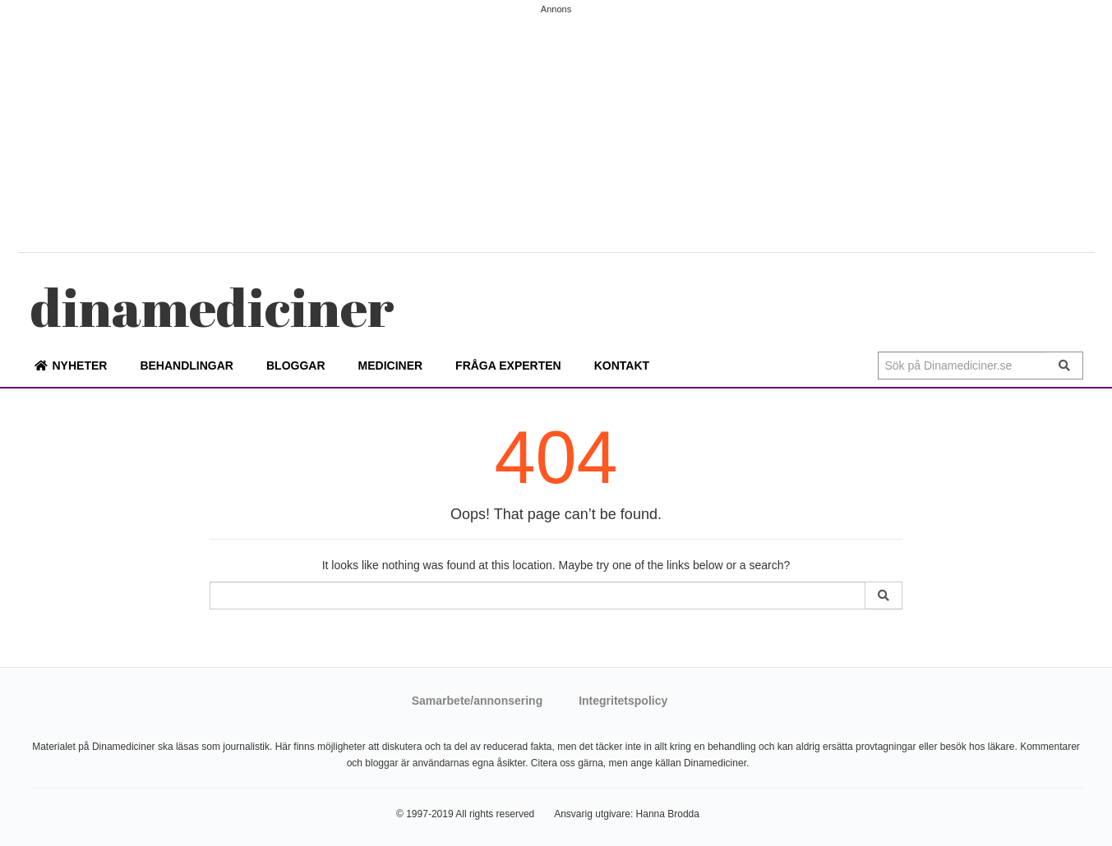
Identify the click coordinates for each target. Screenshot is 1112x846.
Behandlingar (186, 365)
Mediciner (390, 365)
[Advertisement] (556, 129)
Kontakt (621, 365)
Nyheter (80, 365)
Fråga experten (508, 365)
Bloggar (295, 365)
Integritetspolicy (623, 700)
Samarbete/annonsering (477, 700)
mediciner (212, 307)
